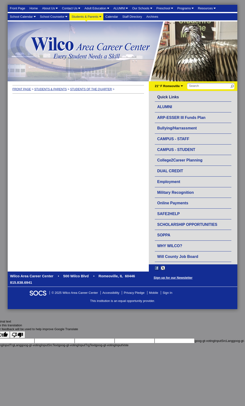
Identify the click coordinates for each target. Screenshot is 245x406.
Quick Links (168, 97)
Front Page (21, 89)
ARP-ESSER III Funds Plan (181, 118)
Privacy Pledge (134, 293)
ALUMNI (164, 107)
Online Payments (172, 203)
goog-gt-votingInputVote (111, 345)
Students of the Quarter (91, 89)
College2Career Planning (179, 160)
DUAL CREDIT (170, 171)
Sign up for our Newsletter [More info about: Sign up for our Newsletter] (173, 277)
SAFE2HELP (168, 214)
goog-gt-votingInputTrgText (76, 345)
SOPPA (163, 235)
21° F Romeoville (167, 86)
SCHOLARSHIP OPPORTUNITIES (187, 224)
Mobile (153, 293)
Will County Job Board (177, 257)
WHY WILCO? (169, 246)
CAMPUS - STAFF (173, 139)
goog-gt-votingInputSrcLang (214, 341)
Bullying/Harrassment (177, 128)
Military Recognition (175, 192)
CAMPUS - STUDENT (176, 150)
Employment (168, 182)
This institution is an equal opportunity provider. (122, 301)
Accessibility (110, 293)
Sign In (167, 293)
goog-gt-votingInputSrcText (39, 345)
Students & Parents (50, 89)
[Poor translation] (17, 334)
